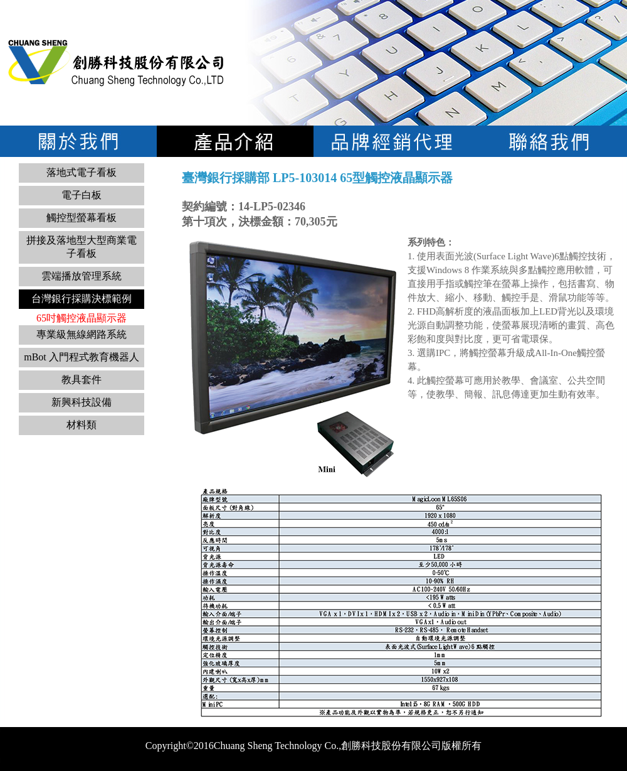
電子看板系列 (235, 141)
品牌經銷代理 (392, 141)
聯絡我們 (548, 141)
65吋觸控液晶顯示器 (81, 318)
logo (116, 62)
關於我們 (78, 141)
